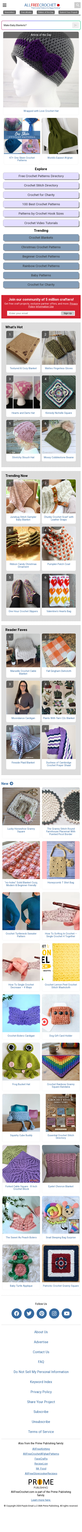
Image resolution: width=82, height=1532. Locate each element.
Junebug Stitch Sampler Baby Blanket (23, 518)
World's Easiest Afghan (60, 158)
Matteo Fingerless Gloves (59, 368)
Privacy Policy (41, 1392)
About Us (41, 1332)
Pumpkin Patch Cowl (58, 564)
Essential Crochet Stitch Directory (61, 1137)
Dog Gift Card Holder (60, 1036)
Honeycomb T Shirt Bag (61, 882)
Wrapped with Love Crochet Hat (41, 111)
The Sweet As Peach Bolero (21, 1237)
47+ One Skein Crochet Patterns (22, 159)
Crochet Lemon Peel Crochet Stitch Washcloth (61, 986)
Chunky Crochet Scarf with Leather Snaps (59, 518)
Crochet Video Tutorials (41, 223)
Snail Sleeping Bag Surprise (61, 1237)
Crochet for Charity (41, 195)
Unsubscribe (41, 1422)
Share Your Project (41, 1402)
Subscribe (41, 1412)
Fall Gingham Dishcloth (58, 671)
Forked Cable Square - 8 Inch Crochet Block (21, 1188)
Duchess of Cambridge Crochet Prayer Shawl (58, 764)
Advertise (41, 1342)
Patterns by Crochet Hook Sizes (41, 213)
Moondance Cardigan (23, 718)
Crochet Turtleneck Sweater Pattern (21, 935)
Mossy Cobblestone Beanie (59, 457)
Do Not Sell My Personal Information (41, 1372)
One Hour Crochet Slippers (23, 611)
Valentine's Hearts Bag (59, 611)
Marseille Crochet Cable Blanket (23, 672)
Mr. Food (41, 1468)
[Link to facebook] (17, 1313)
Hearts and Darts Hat (23, 413)
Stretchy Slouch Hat (23, 457)
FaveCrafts (41, 1458)
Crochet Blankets (41, 238)
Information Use (45, 306)
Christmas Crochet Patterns (41, 247)
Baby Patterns (41, 275)
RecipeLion (41, 1463)
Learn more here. (41, 1500)
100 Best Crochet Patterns (41, 204)
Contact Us (41, 1352)
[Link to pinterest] (42, 1313)
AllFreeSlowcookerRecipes (41, 1473)
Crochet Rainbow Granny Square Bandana (61, 1086)
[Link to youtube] (67, 1313)
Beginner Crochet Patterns (41, 256)
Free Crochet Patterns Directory (41, 176)
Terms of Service (41, 1432)
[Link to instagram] (54, 1313)
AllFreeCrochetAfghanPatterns (41, 1453)
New (7, 784)
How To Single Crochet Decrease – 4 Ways (21, 986)
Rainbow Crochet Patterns (41, 266)
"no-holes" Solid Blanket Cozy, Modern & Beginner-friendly (21, 884)
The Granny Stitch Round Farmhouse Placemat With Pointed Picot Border (60, 832)
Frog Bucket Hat (21, 1084)
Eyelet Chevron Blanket (61, 1186)
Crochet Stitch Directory (41, 185)
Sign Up (68, 313)
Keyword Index (41, 1382)
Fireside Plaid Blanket (23, 762)
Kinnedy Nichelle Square (59, 413)
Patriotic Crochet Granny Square (61, 1286)
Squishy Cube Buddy (21, 1135)
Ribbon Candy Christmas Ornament (23, 565)
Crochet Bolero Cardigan (21, 1036)
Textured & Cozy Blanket (23, 368)
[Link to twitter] (29, 1313)
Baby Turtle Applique (21, 1286)
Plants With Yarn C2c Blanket (59, 718)
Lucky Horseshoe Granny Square (21, 830)
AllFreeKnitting (41, 1449)
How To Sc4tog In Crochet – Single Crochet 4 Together (61, 935)
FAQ (41, 1362)
